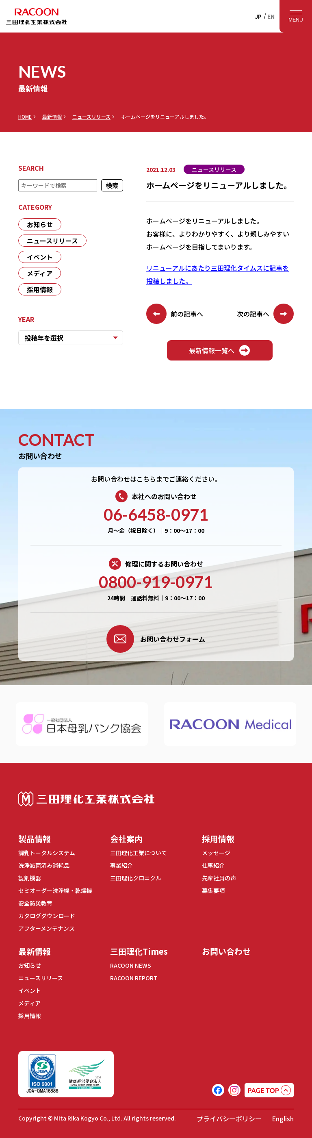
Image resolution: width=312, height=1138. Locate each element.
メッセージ (216, 853)
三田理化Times (139, 951)
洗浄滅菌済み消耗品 (43, 865)
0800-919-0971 (156, 582)
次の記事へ (265, 314)
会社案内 (126, 839)
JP (258, 16)
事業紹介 (121, 865)
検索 (112, 185)
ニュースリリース (91, 116)
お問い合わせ (226, 951)
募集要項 (213, 890)
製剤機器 (29, 878)
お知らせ (40, 224)
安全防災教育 (35, 903)
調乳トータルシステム (46, 853)
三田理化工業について (138, 853)
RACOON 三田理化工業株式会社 (36, 16)
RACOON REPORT (134, 978)
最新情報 (52, 116)
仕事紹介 (213, 865)
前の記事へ (174, 314)
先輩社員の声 (219, 878)
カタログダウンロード (46, 916)
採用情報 (40, 289)
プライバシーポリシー (229, 1118)
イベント (40, 257)
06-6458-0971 (156, 514)
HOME (25, 116)
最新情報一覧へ (220, 350)
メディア (39, 273)
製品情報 (34, 839)
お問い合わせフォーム (155, 639)
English (283, 1118)
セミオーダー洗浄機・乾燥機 (55, 890)
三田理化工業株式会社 (86, 798)
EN (271, 16)
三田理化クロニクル (135, 878)
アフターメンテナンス (46, 928)
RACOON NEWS (130, 965)
